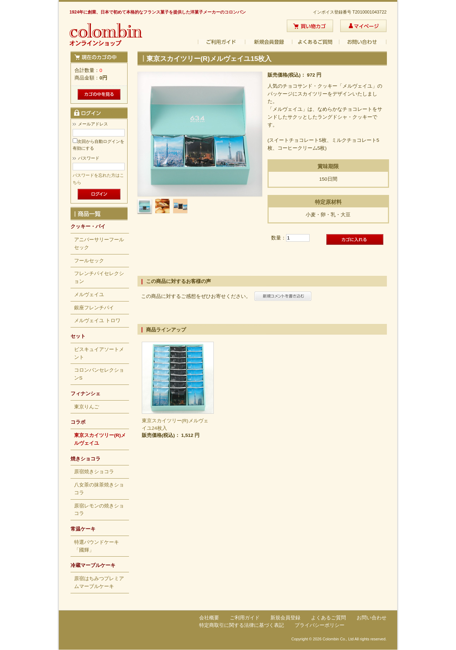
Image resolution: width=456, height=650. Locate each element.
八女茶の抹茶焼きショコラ (99, 488)
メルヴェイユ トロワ (97, 320)
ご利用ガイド (221, 42)
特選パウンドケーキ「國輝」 (96, 546)
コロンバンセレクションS (99, 374)
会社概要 (209, 617)
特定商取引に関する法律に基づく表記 (241, 625)
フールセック (89, 260)
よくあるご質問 (316, 42)
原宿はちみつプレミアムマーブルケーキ (99, 582)
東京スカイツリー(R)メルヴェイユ (100, 439)
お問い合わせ (363, 42)
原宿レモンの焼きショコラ (99, 509)
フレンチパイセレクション (99, 277)
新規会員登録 (268, 42)
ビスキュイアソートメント (99, 353)
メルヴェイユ (89, 294)
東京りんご (86, 406)
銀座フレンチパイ (94, 307)
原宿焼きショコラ (94, 471)
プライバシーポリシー (319, 625)
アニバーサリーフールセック (99, 243)
